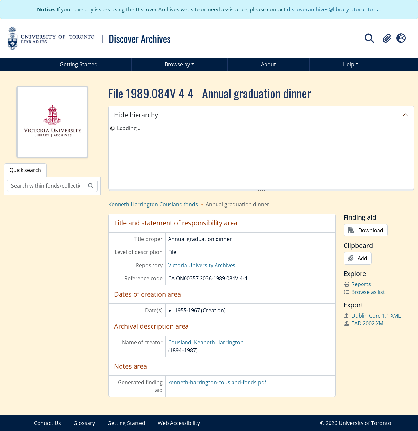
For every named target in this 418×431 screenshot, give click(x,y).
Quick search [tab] (25, 170)
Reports (357, 284)
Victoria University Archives (201, 265)
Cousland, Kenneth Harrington (206, 342)
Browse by (177, 64)
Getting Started (79, 64)
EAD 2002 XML (365, 323)
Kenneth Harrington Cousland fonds (153, 204)
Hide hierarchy (136, 115)
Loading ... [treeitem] (129, 128)
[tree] (261, 157)
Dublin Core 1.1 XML (372, 315)
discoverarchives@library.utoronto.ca (333, 9)
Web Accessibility (179, 423)
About (268, 64)
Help (348, 64)
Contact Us (47, 423)
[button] (386, 38)
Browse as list (364, 292)
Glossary (84, 423)
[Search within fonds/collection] (45, 186)
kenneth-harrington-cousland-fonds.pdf (217, 382)
